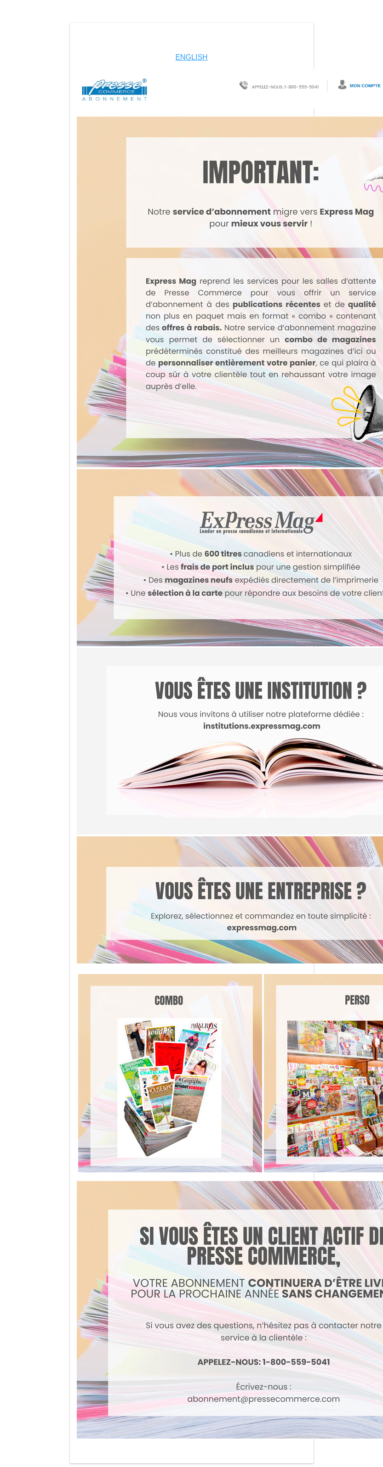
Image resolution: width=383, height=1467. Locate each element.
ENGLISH (191, 57)
